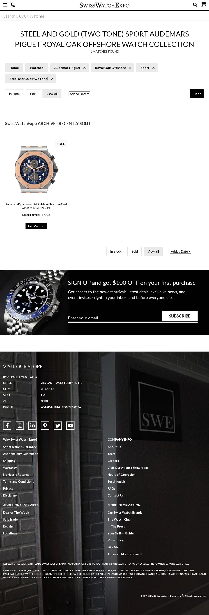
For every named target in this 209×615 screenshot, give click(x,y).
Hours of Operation (122, 475)
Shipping (9, 461)
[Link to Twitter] (58, 426)
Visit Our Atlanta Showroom (128, 468)
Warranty (10, 468)
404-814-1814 (13, 5)
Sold (33, 94)
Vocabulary (116, 540)
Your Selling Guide (121, 533)
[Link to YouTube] (70, 426)
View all (52, 94)
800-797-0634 (71, 407)
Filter (197, 94)
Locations (10, 533)
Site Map (114, 547)
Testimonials (117, 482)
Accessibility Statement (125, 554)
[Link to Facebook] (7, 426)
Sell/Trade (10, 520)
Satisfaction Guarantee (20, 447)
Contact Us (116, 496)
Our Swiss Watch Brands (125, 513)
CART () (203, 4)
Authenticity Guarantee (20, 454)
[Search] (104, 16)
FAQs (111, 489)
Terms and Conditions (18, 482)
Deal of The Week (16, 513)
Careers (113, 461)
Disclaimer (10, 496)
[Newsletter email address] (133, 319)
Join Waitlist (36, 226)
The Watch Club (119, 520)
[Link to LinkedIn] (32, 426)
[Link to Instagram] (20, 426)
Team (111, 454)
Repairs (8, 527)
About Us (114, 447)
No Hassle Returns (16, 475)
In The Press (116, 527)
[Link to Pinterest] (45, 426)
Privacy (8, 489)
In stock (14, 94)
